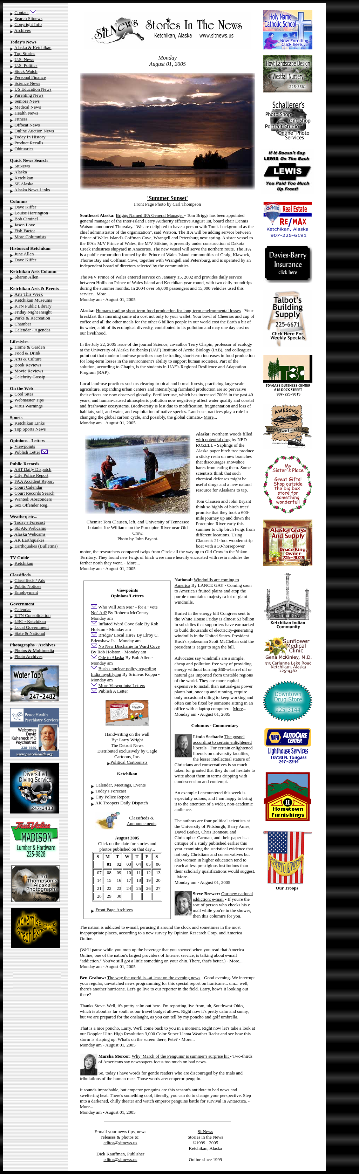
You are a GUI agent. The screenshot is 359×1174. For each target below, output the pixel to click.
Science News (27, 83)
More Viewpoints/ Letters (122, 685)
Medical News (27, 107)
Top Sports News (30, 429)
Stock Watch (26, 71)
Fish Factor (24, 230)
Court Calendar (28, 487)
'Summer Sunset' (167, 198)
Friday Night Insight (33, 312)
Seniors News (27, 101)
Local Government (31, 627)
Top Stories (24, 53)
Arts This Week (28, 294)
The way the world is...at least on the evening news (154, 977)
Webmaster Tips (29, 400)
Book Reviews (27, 365)
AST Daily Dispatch (33, 469)
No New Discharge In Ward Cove (129, 646)
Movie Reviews (28, 370)
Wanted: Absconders (33, 499)
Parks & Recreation (32, 318)
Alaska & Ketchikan (33, 47)
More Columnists (30, 236)
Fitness (20, 119)
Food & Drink (27, 353)
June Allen (24, 253)
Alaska (20, 171)
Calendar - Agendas (32, 329)
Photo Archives (28, 656)
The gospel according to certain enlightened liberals (222, 742)
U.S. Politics (25, 65)
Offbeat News (27, 125)
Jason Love (24, 224)
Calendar (22, 609)
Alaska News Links (32, 189)
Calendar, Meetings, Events (121, 785)
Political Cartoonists (129, 762)
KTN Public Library (32, 306)
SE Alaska (23, 183)
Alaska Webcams (30, 534)
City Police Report (31, 475)
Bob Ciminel (26, 218)
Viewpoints (24, 446)
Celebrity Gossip (29, 376)
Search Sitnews (28, 18)
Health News (26, 113)
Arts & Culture (28, 359)
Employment (26, 592)
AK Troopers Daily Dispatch (121, 802)
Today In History (30, 136)
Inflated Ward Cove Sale (121, 623)
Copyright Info (28, 24)
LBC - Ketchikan (30, 621)
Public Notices (27, 586)
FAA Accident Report (34, 481)
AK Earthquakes (29, 540)
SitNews (22, 166)
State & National (29, 633)
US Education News (32, 89)
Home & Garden (29, 347)
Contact (21, 12)
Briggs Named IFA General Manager (150, 215)
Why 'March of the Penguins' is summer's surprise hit (181, 1056)
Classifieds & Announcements (141, 820)
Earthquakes (25, 546)
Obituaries (23, 148)
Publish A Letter (113, 691)
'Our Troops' (287, 888)
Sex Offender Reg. (31, 505)
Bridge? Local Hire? (117, 635)
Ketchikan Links (29, 423)
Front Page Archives (114, 909)
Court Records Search (34, 493)
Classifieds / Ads (29, 580)
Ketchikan (23, 177)
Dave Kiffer (25, 207)
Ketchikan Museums (33, 300)
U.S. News (24, 59)
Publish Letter (27, 452)
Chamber (22, 324)
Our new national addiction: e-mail (223, 896)
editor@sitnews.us (120, 1142)
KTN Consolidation (32, 615)
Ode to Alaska (111, 657)
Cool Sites (23, 394)
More (101, 293)
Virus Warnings (28, 406)
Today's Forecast (29, 522)
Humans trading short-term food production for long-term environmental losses (168, 310)
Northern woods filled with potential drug (224, 436)
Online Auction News (34, 130)
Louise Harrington (31, 212)
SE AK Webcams (30, 528)
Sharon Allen (26, 277)
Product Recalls (28, 142)
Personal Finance (30, 77)
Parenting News (28, 95)
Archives (22, 30)
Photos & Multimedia (34, 650)
